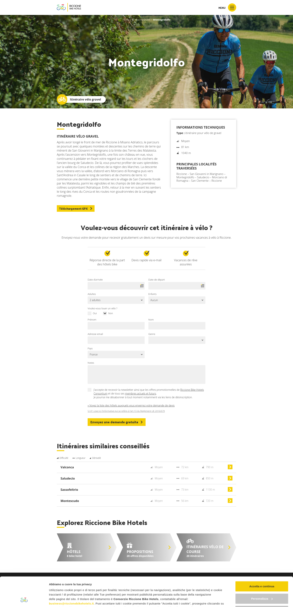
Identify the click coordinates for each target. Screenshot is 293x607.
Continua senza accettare (262, 583)
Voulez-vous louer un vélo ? (102, 308)
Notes (91, 362)
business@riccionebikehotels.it (71, 575)
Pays (90, 348)
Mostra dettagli (59, 599)
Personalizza (262, 570)
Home (126, 19)
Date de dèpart (156, 279)
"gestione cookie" (157, 584)
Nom (151, 319)
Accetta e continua (261, 558)
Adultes (92, 294)
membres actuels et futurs (140, 393)
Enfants (152, 294)
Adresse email (95, 334)
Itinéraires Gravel (141, 19)
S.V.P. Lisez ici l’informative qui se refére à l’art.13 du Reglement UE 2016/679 (126, 411)
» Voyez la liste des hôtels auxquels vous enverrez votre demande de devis (131, 405)
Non (110, 313)
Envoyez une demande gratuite (116, 422)
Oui (95, 313)
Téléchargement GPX (75, 208)
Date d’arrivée (95, 279)
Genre (151, 334)
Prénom (92, 319)
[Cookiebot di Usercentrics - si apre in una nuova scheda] (24, 600)
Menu (227, 7)
